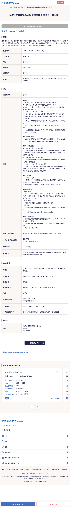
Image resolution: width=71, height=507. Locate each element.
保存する (54, 504)
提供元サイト (34, 343)
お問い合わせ (33, 473)
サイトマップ (46, 469)
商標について (25, 473)
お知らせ (7, 430)
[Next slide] (38, 407)
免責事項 (26, 469)
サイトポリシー (6, 469)
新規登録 (60, 2)
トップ (3, 7)
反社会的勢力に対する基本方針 (59, 469)
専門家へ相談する (17, 504)
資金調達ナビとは (10, 425)
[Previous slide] (32, 407)
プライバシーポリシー (17, 469)
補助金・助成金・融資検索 (16, 7)
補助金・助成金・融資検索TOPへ (16, 352)
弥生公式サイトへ (43, 473)
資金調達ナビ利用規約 (36, 469)
